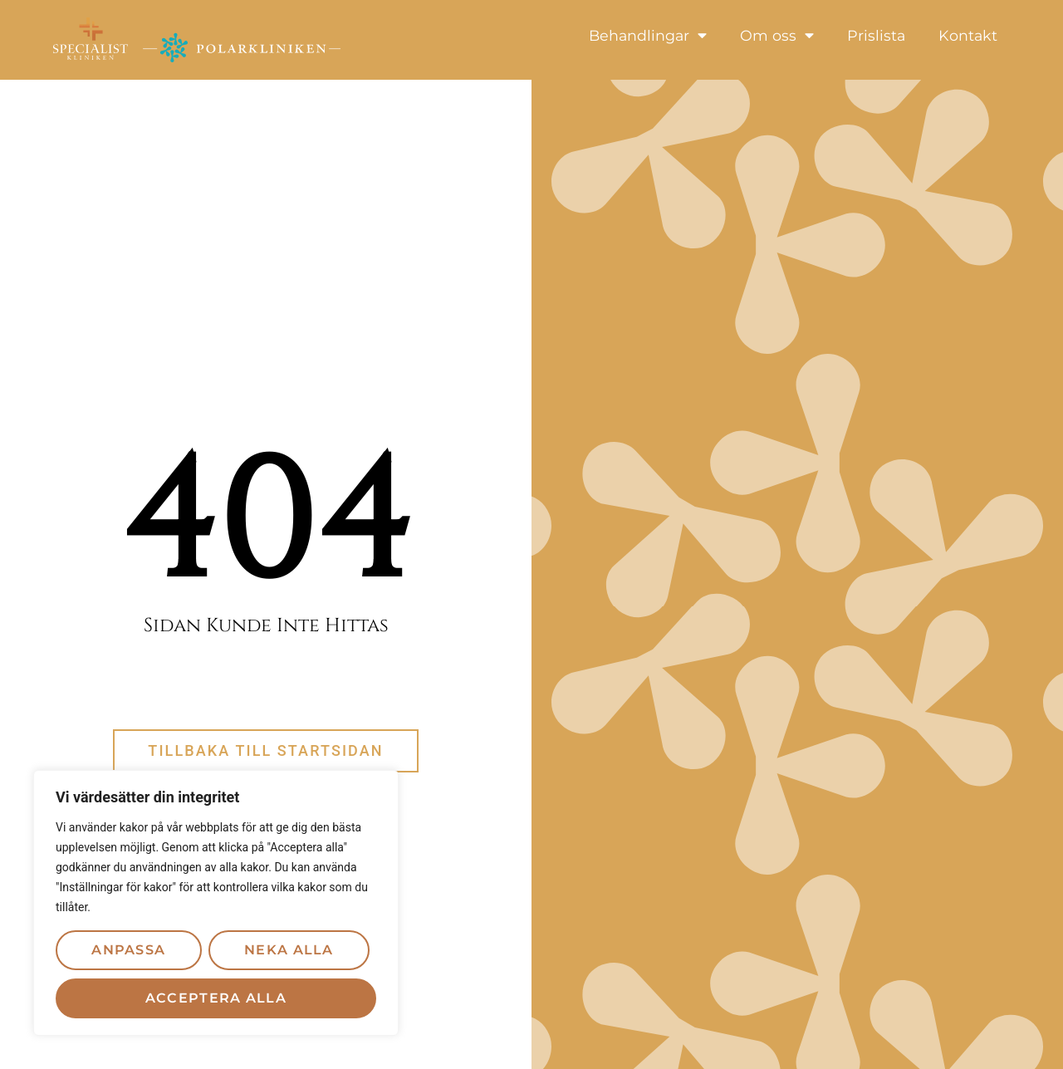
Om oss (777, 35)
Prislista (876, 35)
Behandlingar (648, 35)
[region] (216, 903)
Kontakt (967, 35)
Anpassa (128, 950)
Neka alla (289, 950)
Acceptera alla (216, 998)
